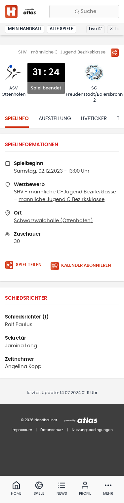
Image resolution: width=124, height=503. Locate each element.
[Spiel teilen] (115, 52)
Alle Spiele (61, 29)
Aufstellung (55, 118)
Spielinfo (17, 118)
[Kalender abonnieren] (83, 266)
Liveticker (94, 118)
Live (95, 28)
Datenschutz (51, 430)
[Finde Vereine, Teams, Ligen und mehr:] (84, 11)
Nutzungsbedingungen (92, 430)
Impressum (22, 430)
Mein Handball (25, 29)
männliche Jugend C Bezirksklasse (61, 199)
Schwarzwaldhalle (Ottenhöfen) (53, 220)
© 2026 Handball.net (39, 420)
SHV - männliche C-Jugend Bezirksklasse (65, 191)
